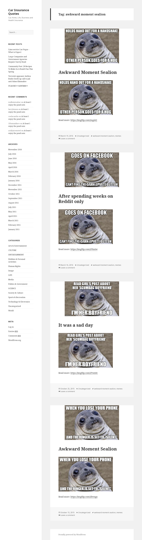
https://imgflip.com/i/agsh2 (84, 120)
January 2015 (14, 229)
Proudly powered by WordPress (72, 534)
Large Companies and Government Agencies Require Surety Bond (17, 59)
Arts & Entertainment (17, 246)
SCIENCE (12, 288)
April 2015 (12, 216)
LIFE (10, 275)
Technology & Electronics (19, 302)
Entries (13, 331)
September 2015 (15, 198)
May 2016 (12, 163)
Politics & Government (17, 284)
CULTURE (12, 250)
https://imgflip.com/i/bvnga (84, 496)
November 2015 (15, 189)
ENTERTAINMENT (16, 254)
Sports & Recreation (16, 297)
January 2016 (14, 180)
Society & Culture (15, 293)
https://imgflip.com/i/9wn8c (84, 372)
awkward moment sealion (103, 136)
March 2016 (13, 171)
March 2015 (13, 220)
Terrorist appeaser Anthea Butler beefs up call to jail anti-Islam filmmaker (19, 79)
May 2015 (12, 211)
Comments (14, 336)
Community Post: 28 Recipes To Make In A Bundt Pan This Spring (20, 69)
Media (11, 279)
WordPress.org (14, 340)
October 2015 (14, 194)
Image (11, 270)
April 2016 (12, 167)
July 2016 (12, 154)
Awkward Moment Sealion (87, 72)
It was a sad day (75, 325)
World (11, 310)
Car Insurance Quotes (18, 12)
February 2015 (14, 225)
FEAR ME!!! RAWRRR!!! (18, 86)
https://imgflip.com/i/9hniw (84, 249)
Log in (11, 327)
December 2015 (15, 185)
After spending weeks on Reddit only (85, 198)
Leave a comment (67, 138)
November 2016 (15, 149)
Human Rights (14, 266)
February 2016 (14, 176)
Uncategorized (14, 306)
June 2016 (12, 158)
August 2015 (13, 203)
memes (118, 136)
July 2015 (12, 207)
